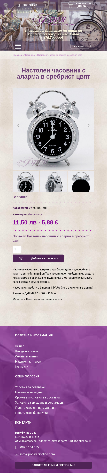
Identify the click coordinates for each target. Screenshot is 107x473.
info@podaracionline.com (37, 454)
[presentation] (18, 126)
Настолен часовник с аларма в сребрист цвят (59, 55)
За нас (19, 346)
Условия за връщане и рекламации (40, 402)
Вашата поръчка (85, 5)
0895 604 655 (30, 5)
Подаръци (17, 55)
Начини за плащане (29, 392)
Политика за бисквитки (31, 413)
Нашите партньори (28, 361)
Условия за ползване (30, 387)
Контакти (21, 366)
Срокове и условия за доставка (37, 397)
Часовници (29, 55)
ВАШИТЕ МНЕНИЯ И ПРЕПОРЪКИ (53, 465)
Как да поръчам (26, 351)
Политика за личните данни (34, 407)
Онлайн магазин (26, 356)
